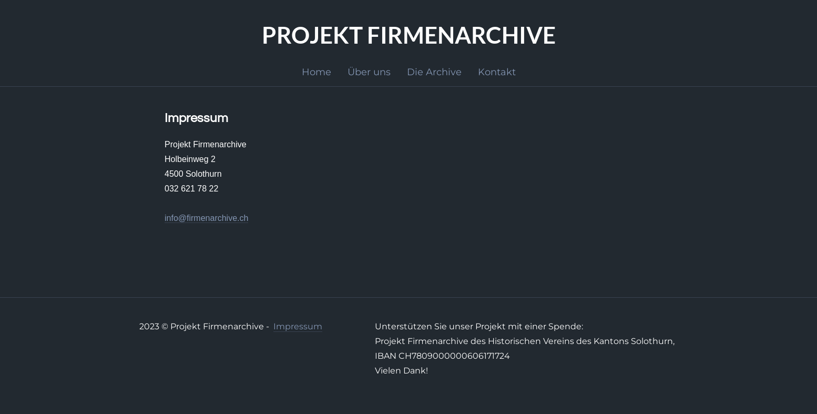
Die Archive (434, 72)
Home (316, 72)
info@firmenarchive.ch (206, 218)
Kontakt (497, 72)
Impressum (297, 326)
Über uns (369, 72)
